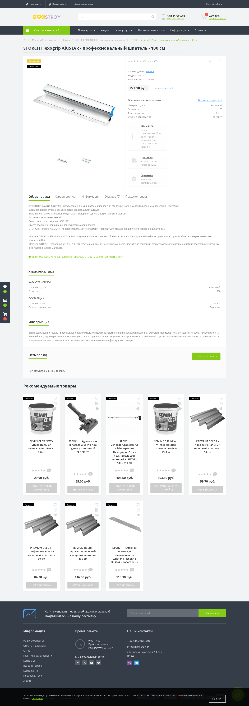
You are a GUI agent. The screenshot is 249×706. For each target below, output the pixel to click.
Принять (217, 698)
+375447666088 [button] (139, 641)
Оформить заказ (217, 18)
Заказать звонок (175, 18)
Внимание (147, 126)
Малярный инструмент (44, 40)
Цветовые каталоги (151, 30)
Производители (32, 675)
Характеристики (65, 196)
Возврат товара (32, 665)
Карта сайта (30, 670)
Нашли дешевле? (163, 88)
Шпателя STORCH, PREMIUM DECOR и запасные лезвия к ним (93, 40)
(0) (155, 61)
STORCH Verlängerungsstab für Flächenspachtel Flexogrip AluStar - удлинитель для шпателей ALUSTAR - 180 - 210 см (124, 452)
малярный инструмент (109, 256)
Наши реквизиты (33, 640)
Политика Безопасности (37, 655)
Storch (150, 71)
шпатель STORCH (84, 256)
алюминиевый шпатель (58, 256)
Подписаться (212, 612)
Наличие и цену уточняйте (41, 487)
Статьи (200, 30)
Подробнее (37, 700)
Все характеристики (210, 100)
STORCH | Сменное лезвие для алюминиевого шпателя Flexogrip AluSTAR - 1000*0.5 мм (124, 555)
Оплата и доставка (34, 645)
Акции (105, 30)
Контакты (29, 660)
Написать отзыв (206, 356)
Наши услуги (123, 30)
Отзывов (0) (112, 196)
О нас (26, 650)
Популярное (87, 30)
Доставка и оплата (84, 3)
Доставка (147, 157)
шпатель (37, 256)
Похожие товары (136, 196)
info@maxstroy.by (138, 646)
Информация (179, 30)
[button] (34, 4)
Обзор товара (39, 196)
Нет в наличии (83, 489)
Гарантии (147, 175)
